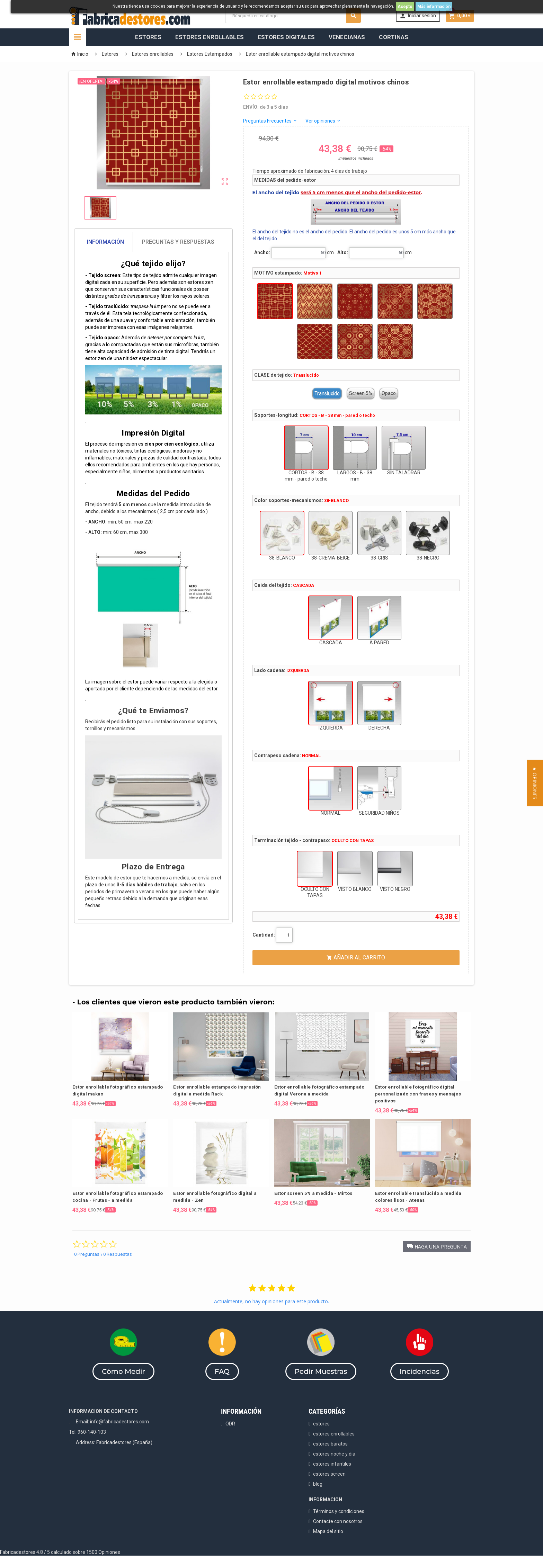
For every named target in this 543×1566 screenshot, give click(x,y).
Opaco (389, 393)
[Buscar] (293, 15)
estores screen (329, 1474)
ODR (230, 1423)
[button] (437, 1246)
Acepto (405, 6)
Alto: (342, 252)
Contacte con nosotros (338, 1521)
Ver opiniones (323, 121)
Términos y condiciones (338, 1511)
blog (317, 1484)
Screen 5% (360, 393)
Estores (148, 37)
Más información (434, 6)
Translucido (327, 393)
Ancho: (262, 252)
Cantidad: (263, 935)
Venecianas (347, 37)
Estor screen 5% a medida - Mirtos (313, 1193)
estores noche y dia (334, 1454)
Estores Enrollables (209, 37)
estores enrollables (334, 1434)
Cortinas (393, 37)
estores (321, 1423)
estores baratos (330, 1444)
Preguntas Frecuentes (270, 121)
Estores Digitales (286, 37)
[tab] (153, 242)
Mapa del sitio (328, 1531)
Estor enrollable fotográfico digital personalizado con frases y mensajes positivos (418, 1093)
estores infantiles (332, 1464)
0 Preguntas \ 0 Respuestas (103, 1254)
